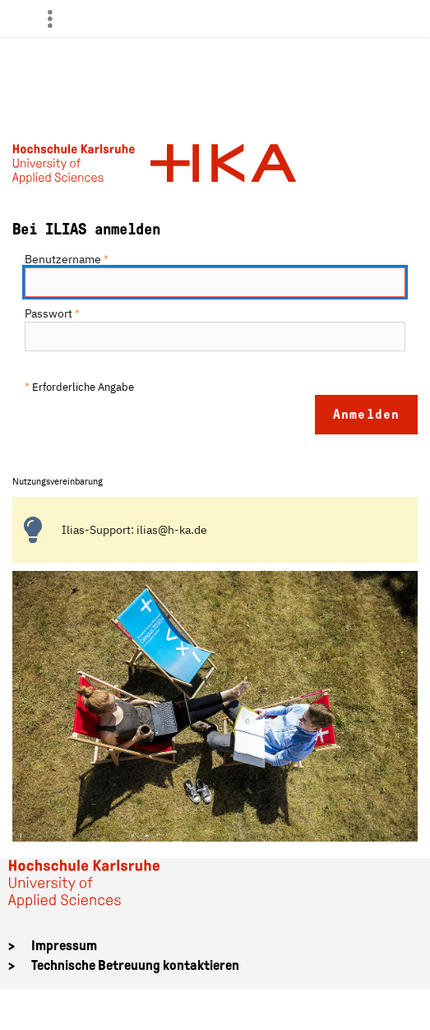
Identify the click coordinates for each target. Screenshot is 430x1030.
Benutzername (67, 259)
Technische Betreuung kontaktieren (135, 965)
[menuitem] (57, 18)
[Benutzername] (215, 282)
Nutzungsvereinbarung (57, 481)
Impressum (64, 945)
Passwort (52, 313)
